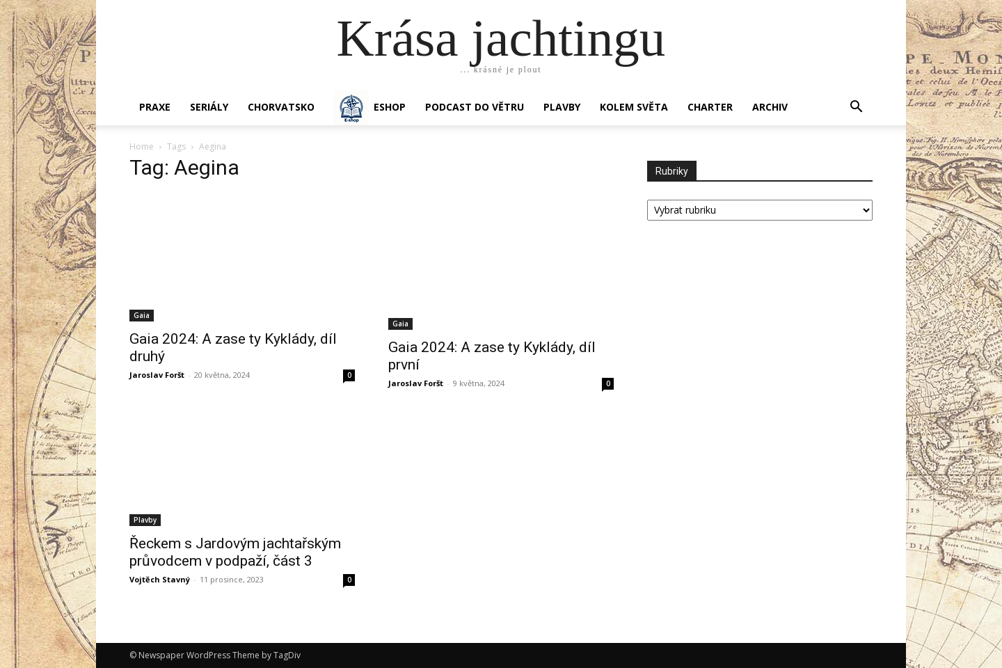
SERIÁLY (209, 106)
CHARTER (710, 106)
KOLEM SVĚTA (634, 106)
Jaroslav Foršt (156, 374)
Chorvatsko (281, 106)
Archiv (770, 106)
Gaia (142, 315)
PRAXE (154, 106)
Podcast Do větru (474, 106)
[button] (856, 108)
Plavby (145, 520)
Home (141, 146)
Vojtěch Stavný (159, 579)
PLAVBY (561, 106)
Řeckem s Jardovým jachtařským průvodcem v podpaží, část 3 (235, 552)
